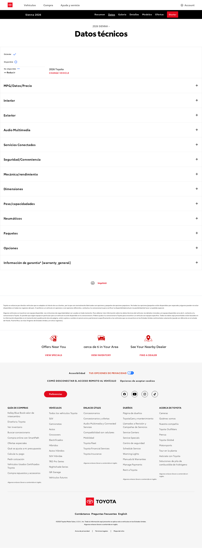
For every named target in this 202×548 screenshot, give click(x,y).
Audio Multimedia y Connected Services (99, 425)
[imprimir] (98, 282)
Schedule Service (131, 448)
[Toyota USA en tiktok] (155, 394)
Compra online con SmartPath (23, 437)
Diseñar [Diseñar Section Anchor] (172, 14)
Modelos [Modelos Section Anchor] (147, 14)
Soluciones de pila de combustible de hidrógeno (173, 463)
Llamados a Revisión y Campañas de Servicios (135, 425)
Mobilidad (88, 437)
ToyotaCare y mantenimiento (138, 418)
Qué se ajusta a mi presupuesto (24, 448)
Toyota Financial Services (96, 448)
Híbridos (53, 445)
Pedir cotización (16, 459)
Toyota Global (166, 440)
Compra (48, 5)
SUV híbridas (55, 456)
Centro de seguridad (134, 443)
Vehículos (30, 5)
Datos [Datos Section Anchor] (111, 14)
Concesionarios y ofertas (96, 418)
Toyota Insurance (92, 453)
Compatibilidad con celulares (98, 432)
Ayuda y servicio (70, 5)
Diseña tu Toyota (16, 421)
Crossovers (55, 434)
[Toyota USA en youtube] (134, 394)
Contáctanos (82, 514)
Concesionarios (91, 413)
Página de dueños (132, 413)
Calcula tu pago (16, 453)
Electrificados (56, 440)
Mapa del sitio (119, 531)
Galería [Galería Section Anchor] (122, 14)
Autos (52, 429)
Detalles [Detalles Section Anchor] (134, 14)
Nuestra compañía (168, 424)
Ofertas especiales (17, 443)
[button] (137, 380)
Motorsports (165, 445)
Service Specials (131, 437)
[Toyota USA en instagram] (145, 394)
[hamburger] (187, 5)
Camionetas (55, 424)
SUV (51, 418)
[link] (77, 373)
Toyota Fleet (89, 443)
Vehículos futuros (58, 477)
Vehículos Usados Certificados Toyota (23, 466)
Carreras (163, 413)
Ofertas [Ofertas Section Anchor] (159, 14)
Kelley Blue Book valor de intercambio (21, 414)
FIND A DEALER (148, 355)
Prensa (162, 434)
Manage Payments (132, 464)
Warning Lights (131, 453)
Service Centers (131, 432)
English (122, 514)
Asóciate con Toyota (169, 456)
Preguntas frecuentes (104, 514)
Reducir (9, 72)
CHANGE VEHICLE (59, 73)
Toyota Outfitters (168, 429)
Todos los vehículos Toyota (63, 413)
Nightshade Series (58, 466)
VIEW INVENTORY (101, 355)
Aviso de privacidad (82, 531)
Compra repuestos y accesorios (24, 473)
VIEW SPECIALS (53, 355)
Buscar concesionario (19, 432)
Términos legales (101, 531)
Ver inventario (15, 427)
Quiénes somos (167, 418)
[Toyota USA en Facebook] (124, 394)
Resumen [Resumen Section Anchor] (100, 14)
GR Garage (55, 472)
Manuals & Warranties (134, 459)
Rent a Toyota (130, 470)
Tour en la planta (168, 450)
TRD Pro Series (56, 461)
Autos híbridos (57, 450)
